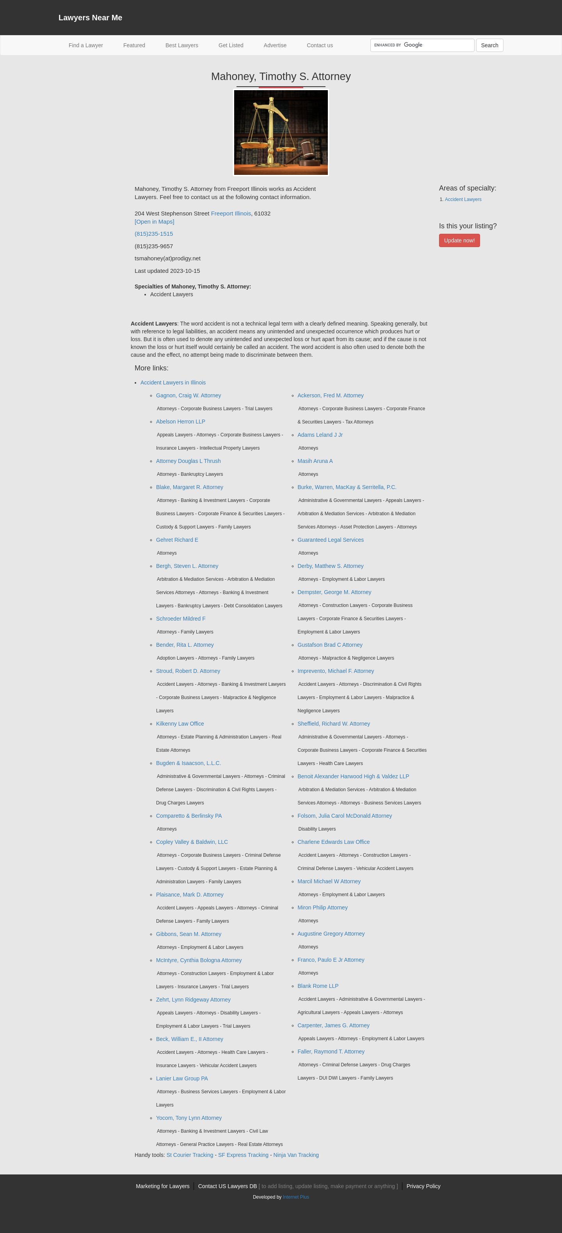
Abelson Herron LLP (180, 421)
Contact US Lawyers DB (298, 1186)
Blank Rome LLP (318, 986)
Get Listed (231, 45)
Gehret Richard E (177, 540)
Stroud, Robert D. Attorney (188, 671)
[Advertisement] (90, 302)
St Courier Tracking (190, 1155)
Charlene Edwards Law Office (334, 842)
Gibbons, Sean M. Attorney (188, 934)
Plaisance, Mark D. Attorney (190, 894)
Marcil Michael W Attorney (329, 881)
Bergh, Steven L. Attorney (187, 566)
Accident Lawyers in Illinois (173, 382)
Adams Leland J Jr (320, 435)
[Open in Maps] (154, 221)
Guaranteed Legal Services (331, 540)
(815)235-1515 (154, 233)
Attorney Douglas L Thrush (188, 461)
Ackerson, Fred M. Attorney (331, 395)
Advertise (275, 45)
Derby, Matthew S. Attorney (331, 566)
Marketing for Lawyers (163, 1186)
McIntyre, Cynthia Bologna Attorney (199, 960)
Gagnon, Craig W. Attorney (188, 395)
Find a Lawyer (91, 44)
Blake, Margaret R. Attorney (189, 487)
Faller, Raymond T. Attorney (331, 1051)
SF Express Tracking (243, 1155)
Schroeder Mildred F (181, 619)
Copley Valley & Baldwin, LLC (192, 842)
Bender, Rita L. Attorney (185, 645)
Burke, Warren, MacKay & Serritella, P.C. (347, 487)
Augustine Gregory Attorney (331, 934)
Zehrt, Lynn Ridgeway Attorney (193, 999)
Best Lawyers (181, 45)
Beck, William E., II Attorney (189, 1039)
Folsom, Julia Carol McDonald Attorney (345, 816)
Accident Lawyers (463, 199)
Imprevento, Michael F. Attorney (336, 671)
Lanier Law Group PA (182, 1078)
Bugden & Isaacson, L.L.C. (188, 763)
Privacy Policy (424, 1186)
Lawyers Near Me (90, 17)
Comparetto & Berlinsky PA (189, 816)
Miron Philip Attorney (323, 907)
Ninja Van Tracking (296, 1155)
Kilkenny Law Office (180, 724)
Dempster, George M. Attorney (335, 592)
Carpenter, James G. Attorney (334, 1025)
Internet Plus (296, 1197)
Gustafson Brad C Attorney (330, 645)
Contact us (320, 45)
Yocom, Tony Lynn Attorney (189, 1118)
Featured (134, 45)
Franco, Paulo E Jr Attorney (331, 960)
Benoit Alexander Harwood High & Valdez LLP (353, 776)
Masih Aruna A (315, 461)
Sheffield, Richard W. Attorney (334, 724)
